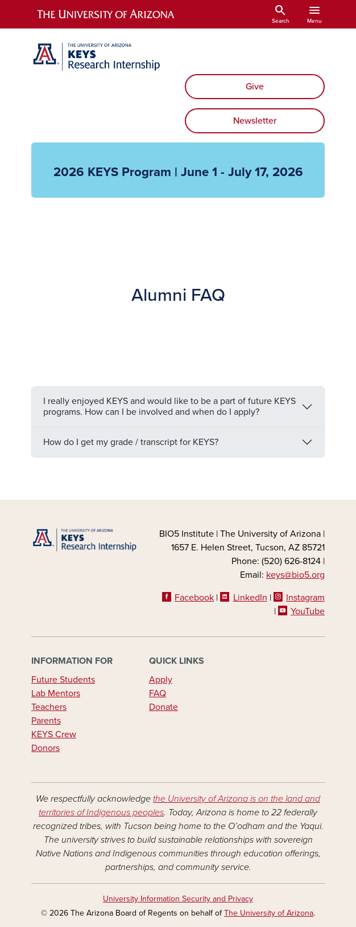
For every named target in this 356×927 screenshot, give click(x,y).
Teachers (49, 707)
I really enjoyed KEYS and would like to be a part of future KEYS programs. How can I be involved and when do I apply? (169, 406)
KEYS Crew (53, 734)
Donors (45, 748)
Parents (46, 720)
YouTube (308, 611)
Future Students (63, 679)
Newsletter (254, 120)
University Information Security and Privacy (178, 899)
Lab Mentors (55, 693)
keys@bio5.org (295, 575)
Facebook (194, 597)
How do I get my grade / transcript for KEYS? (130, 442)
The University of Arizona (268, 913)
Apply (160, 679)
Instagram (305, 597)
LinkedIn (250, 597)
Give (255, 86)
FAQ (157, 693)
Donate (163, 707)
